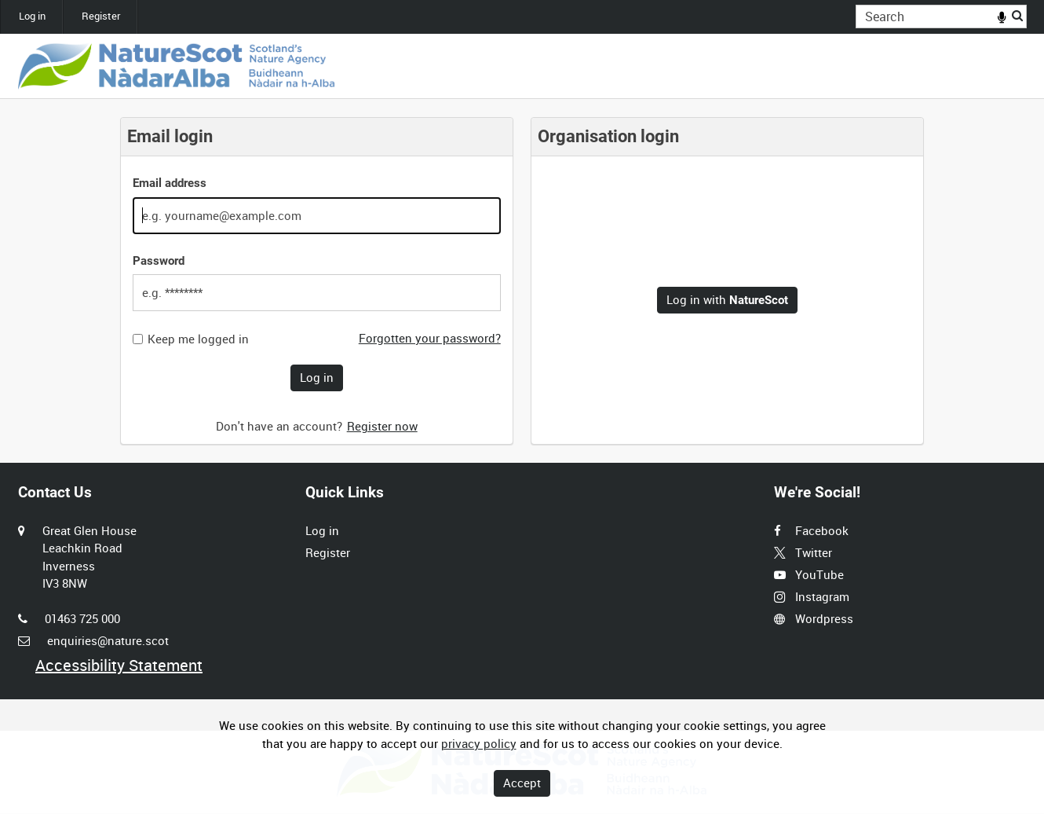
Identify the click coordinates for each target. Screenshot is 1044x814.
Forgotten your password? (430, 338)
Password (158, 261)
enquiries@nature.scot (108, 640)
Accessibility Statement (119, 665)
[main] (522, 281)
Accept (522, 782)
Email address (169, 183)
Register (101, 16)
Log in (32, 16)
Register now (382, 426)
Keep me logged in (198, 339)
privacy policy (479, 743)
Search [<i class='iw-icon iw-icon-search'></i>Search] (1017, 15)
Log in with (727, 299)
